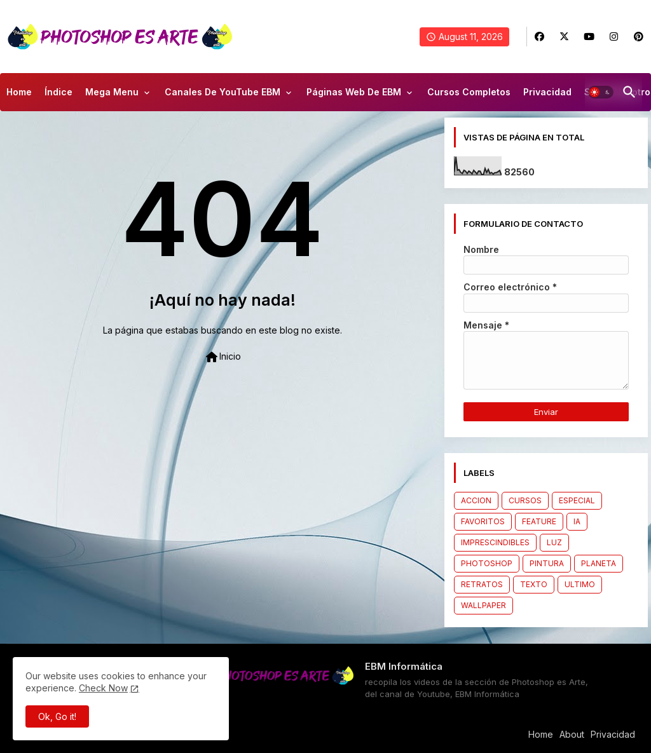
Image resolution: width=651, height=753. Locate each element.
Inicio (222, 357)
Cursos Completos (469, 91)
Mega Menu (112, 91)
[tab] (19, 95)
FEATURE (539, 521)
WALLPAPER (483, 605)
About (571, 734)
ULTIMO (580, 584)
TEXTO (533, 584)
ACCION (476, 500)
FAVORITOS (483, 521)
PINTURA (547, 563)
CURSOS (525, 500)
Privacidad (547, 91)
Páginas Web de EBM (353, 91)
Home (19, 91)
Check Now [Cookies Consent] (103, 687)
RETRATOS (482, 584)
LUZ (554, 542)
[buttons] (539, 36)
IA (576, 521)
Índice (58, 91)
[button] (600, 92)
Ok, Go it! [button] (57, 716)
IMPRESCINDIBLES (495, 542)
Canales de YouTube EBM (222, 91)
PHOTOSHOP (486, 563)
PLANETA (598, 563)
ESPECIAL (577, 500)
